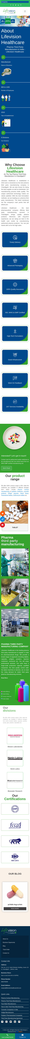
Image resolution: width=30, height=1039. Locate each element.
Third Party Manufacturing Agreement (11, 1018)
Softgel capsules (13, 493)
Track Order (6, 949)
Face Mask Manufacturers (8, 1003)
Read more (15, 908)
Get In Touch (6, 468)
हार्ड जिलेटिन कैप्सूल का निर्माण (15, 904)
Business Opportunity (9, 942)
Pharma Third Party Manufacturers (11, 1001)
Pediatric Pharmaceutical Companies (11, 1015)
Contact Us (6, 953)
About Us (5, 939)
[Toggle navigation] (25, 11)
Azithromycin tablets (19, 495)
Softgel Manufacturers (7, 1012)
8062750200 (4, 981)
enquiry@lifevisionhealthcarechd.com (11, 988)
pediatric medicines (17, 491)
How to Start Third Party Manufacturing (12, 1006)
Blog (4, 946)
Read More (4, 678)
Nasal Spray (24, 493)
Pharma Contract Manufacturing (10, 998)
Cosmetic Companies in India (9, 1009)
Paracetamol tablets (6, 495)
